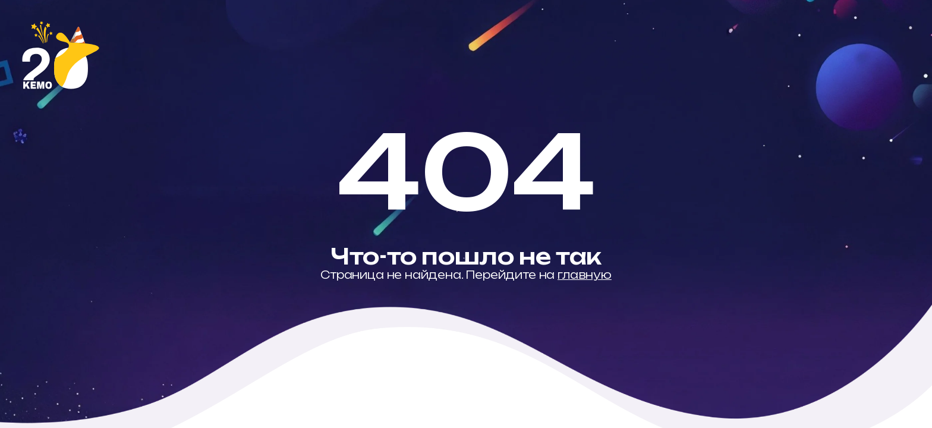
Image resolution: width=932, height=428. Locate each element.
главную (585, 274)
